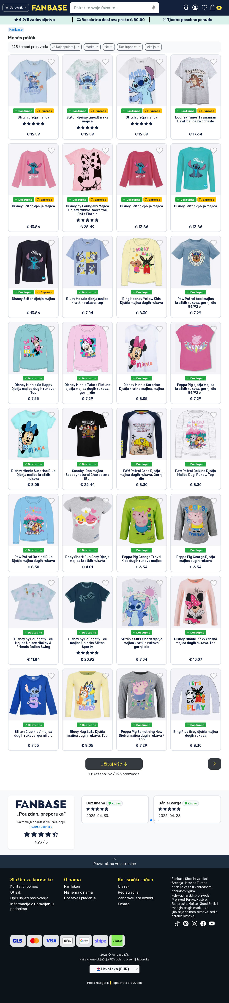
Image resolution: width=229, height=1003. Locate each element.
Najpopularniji (65, 47)
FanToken (72, 886)
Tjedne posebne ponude (187, 20)
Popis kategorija (98, 982)
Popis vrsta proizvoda (127, 982)
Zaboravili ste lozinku (136, 898)
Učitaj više (114, 764)
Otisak (15, 892)
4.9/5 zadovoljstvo (34, 20)
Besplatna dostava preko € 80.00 (111, 20)
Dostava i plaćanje (80, 898)
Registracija (128, 892)
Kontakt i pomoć (24, 886)
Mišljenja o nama (78, 892)
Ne (109, 47)
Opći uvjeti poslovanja (29, 898)
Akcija (153, 47)
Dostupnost (130, 47)
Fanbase (16, 29)
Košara (123, 904)
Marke (92, 47)
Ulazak (123, 886)
